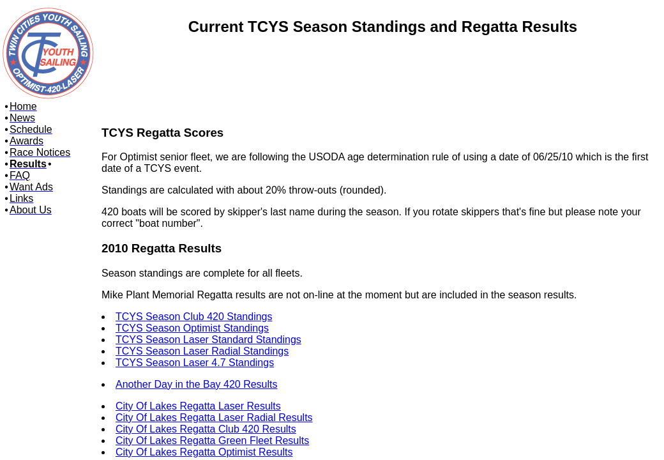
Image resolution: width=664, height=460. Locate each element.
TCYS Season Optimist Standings (192, 328)
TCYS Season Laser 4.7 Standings (195, 362)
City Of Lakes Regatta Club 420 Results (206, 429)
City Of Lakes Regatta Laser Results (198, 406)
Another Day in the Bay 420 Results (196, 384)
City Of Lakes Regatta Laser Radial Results (214, 417)
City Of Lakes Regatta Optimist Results (204, 452)
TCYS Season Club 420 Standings (194, 316)
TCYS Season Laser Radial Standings (202, 351)
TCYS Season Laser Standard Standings (208, 339)
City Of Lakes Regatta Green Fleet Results (212, 440)
